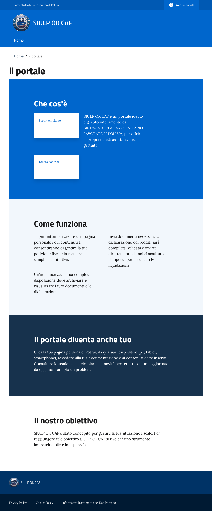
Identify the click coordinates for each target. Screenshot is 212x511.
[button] (181, 5)
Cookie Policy (44, 502)
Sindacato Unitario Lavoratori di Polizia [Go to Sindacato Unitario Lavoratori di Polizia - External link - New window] (36, 5)
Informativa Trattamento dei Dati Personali (89, 502)
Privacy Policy (18, 502)
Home (19, 56)
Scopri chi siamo (50, 120)
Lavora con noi (49, 162)
